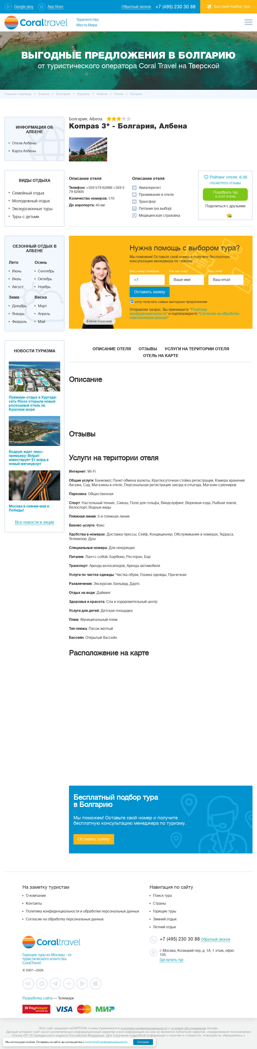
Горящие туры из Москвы (43, 955)
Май (41, 322)
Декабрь (19, 306)
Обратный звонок (215, 939)
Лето (13, 262)
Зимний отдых (165, 919)
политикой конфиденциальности (106, 1042)
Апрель (44, 314)
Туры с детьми (25, 216)
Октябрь (45, 279)
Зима (14, 297)
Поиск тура (162, 896)
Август (17, 287)
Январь (18, 314)
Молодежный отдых (31, 201)
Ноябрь (44, 287)
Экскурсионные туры (32, 209)
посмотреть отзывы (225, 183)
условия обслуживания (188, 1028)
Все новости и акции (34, 522)
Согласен (143, 1042)
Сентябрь (46, 271)
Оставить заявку (94, 839)
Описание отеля (112, 349)
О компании (36, 896)
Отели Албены (24, 143)
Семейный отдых (28, 193)
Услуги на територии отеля (197, 349)
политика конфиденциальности (144, 1028)
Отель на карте (160, 355)
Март (42, 306)
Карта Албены (24, 151)
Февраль (19, 322)
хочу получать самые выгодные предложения (169, 302)
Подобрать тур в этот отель (225, 194)
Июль (16, 279)
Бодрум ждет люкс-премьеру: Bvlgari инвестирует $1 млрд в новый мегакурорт (29, 458)
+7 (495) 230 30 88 (175, 6)
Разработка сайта (37, 998)
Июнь (16, 271)
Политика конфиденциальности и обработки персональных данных (82, 911)
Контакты (34, 903)
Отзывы (148, 349)
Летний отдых (164, 927)
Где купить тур (171, 960)
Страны (159, 903)
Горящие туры (164, 911)
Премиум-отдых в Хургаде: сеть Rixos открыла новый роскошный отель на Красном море (33, 403)
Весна (41, 297)
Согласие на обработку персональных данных (65, 919)
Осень (41, 262)
